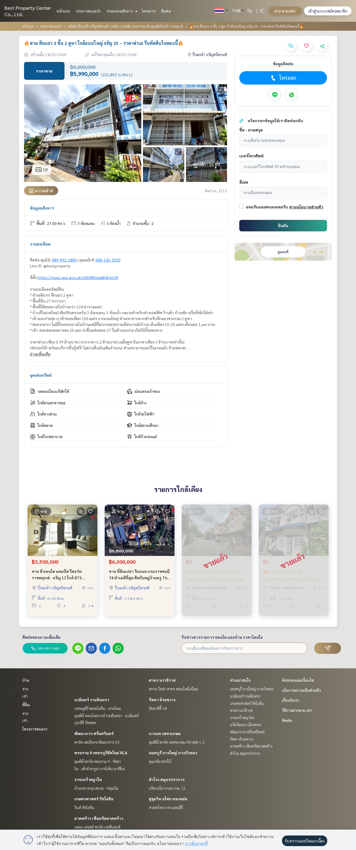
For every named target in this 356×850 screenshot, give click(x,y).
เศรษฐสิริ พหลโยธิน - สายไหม (97, 708)
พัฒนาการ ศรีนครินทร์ (94, 733)
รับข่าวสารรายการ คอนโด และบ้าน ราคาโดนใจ (222, 637)
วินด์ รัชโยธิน (84, 807)
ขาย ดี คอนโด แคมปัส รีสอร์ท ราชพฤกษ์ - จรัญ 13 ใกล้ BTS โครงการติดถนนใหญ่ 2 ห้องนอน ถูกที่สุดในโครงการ (62, 577)
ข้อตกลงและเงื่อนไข (298, 680)
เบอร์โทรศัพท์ (251, 155)
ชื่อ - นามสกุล (251, 129)
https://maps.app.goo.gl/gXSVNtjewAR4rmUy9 (78, 277)
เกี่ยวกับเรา (290, 700)
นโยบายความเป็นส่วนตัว (301, 690)
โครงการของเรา (34, 728)
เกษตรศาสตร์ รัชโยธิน (93, 798)
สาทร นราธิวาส (162, 680)
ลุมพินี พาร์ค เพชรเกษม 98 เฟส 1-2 (177, 742)
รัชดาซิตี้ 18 (158, 708)
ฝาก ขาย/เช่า (285, 10)
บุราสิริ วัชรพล (85, 722)
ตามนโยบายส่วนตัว (306, 206)
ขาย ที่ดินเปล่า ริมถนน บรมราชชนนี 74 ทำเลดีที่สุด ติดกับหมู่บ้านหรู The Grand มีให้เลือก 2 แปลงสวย (139, 577)
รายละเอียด (40, 243)
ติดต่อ (166, 10)
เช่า (25, 695)
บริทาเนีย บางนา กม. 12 (167, 788)
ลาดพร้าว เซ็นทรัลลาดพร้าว (98, 818)
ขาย (25, 688)
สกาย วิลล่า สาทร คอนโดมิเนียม (173, 688)
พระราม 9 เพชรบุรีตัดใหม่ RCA (100, 752)
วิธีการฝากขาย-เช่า (297, 710)
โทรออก (283, 78)
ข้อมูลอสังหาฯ (42, 207)
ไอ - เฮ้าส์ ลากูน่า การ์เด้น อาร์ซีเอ (99, 768)
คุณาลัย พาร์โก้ (160, 761)
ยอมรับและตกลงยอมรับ (267, 206)
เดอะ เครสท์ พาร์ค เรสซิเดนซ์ (97, 826)
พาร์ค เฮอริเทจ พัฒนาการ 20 (97, 742)
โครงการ (149, 10)
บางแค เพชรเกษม (165, 733)
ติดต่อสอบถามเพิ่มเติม (41, 637)
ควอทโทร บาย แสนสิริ (166, 807)
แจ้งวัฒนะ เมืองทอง (245, 724)
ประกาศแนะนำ (88, 10)
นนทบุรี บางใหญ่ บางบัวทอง (173, 752)
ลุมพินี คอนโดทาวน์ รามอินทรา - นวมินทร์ (106, 715)
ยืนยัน (283, 225)
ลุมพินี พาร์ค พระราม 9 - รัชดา (97, 761)
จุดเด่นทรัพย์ (41, 375)
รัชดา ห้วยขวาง (162, 699)
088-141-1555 (108, 259)
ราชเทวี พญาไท (88, 779)
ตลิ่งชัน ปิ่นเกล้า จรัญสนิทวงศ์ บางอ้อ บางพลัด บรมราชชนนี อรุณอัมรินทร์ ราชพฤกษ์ (125, 26)
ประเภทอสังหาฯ (121, 10)
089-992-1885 (64, 259)
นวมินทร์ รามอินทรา (91, 699)
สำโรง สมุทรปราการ (167, 779)
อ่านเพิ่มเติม (40, 353)
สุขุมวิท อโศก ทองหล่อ (168, 798)
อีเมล (243, 181)
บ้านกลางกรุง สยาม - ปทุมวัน (96, 788)
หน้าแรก (63, 10)
